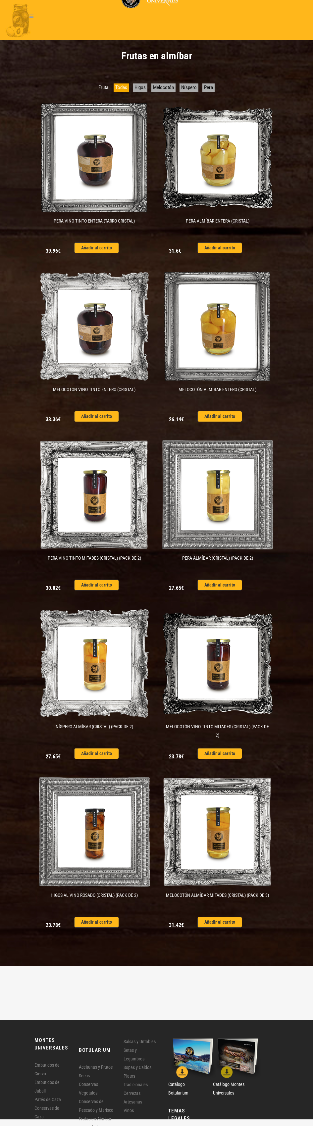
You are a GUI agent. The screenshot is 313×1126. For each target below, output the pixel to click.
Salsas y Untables (140, 1041)
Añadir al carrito (96, 247)
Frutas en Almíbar (95, 1118)
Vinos (129, 1110)
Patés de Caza (47, 1099)
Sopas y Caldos (137, 1067)
